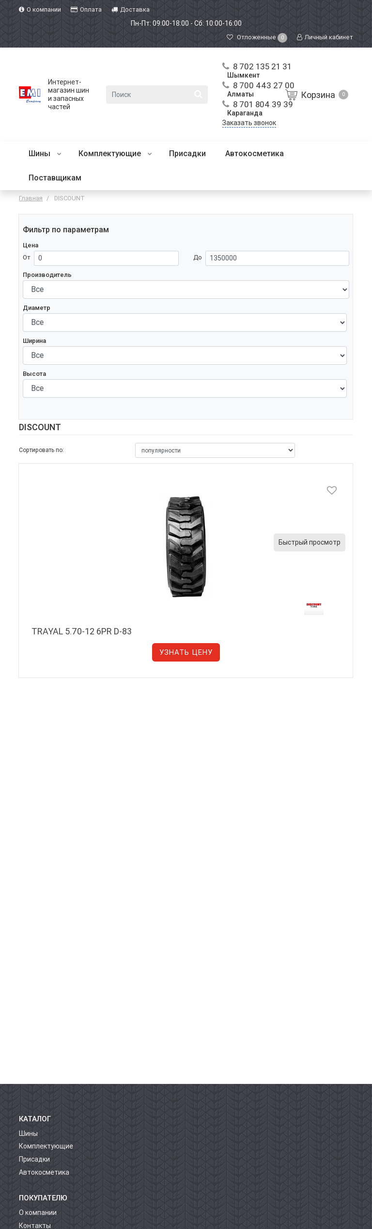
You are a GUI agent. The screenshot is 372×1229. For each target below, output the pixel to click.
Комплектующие (115, 153)
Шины (45, 153)
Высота (34, 373)
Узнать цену (186, 652)
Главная (31, 198)
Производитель (47, 274)
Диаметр (36, 307)
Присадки (187, 153)
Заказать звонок (249, 123)
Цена (30, 245)
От (27, 257)
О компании (38, 1212)
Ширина (34, 340)
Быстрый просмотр (310, 542)
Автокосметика (254, 153)
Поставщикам (55, 177)
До (197, 257)
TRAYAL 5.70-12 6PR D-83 (81, 631)
